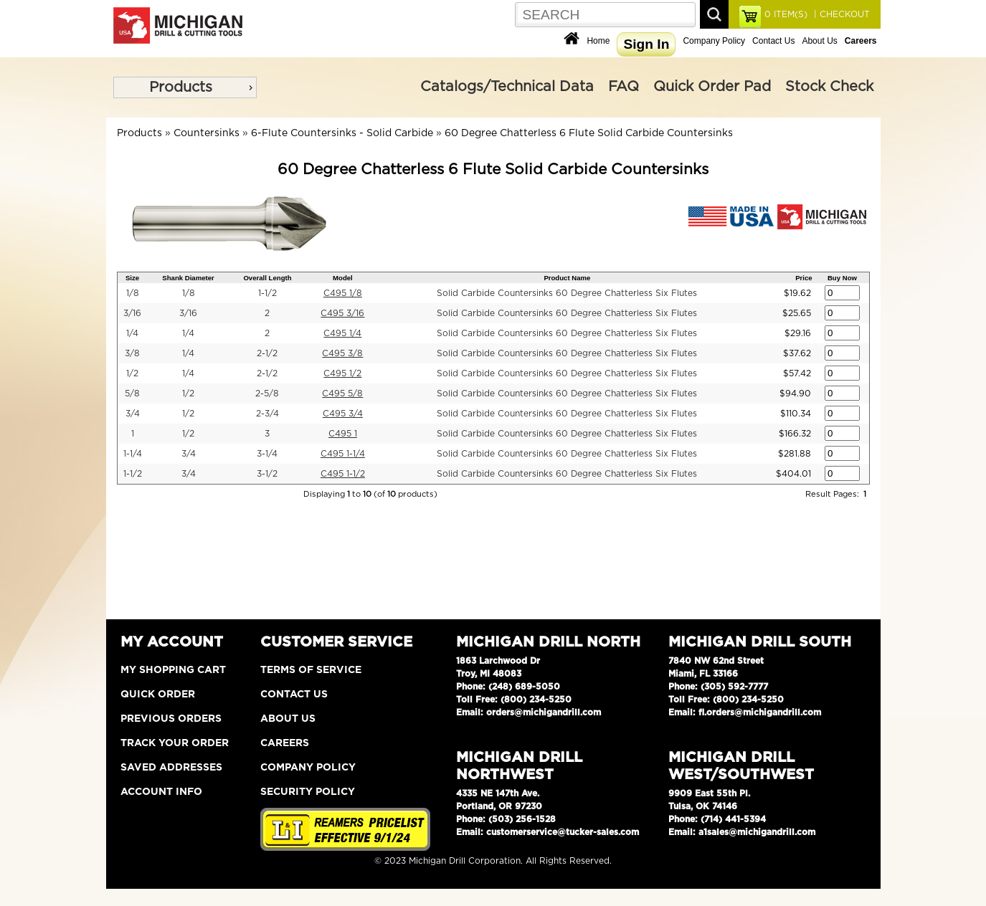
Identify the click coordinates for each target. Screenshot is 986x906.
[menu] (185, 87)
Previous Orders (171, 719)
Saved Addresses (171, 768)
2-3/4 (267, 413)
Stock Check (829, 87)
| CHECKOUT (840, 14)
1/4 (132, 333)
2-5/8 (267, 393)
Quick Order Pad (712, 87)
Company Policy (714, 41)
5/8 (132, 393)
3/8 (132, 353)
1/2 (132, 373)
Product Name (567, 278)
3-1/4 (267, 453)
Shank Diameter (188, 278)
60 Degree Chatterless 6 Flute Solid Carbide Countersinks (589, 133)
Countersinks (207, 133)
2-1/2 (267, 353)
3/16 (132, 313)
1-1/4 (132, 453)
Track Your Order (174, 743)
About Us (819, 41)
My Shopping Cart (173, 670)
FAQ (623, 87)
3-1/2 (267, 473)
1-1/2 (267, 293)
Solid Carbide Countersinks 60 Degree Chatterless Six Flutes (567, 293)
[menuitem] (185, 87)
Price (803, 278)
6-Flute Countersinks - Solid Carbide (342, 133)
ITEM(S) (785, 14)
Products (180, 87)
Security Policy (307, 792)
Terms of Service (310, 670)
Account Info (161, 792)
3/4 (132, 413)
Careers (284, 743)
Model (343, 278)
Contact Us (773, 41)
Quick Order (157, 695)
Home (598, 41)
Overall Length (267, 278)
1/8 (132, 293)
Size (132, 278)
